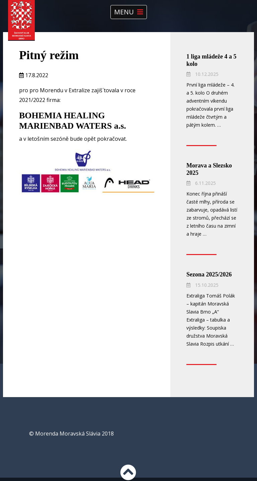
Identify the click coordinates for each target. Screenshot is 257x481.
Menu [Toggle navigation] (128, 11)
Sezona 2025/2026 (209, 274)
